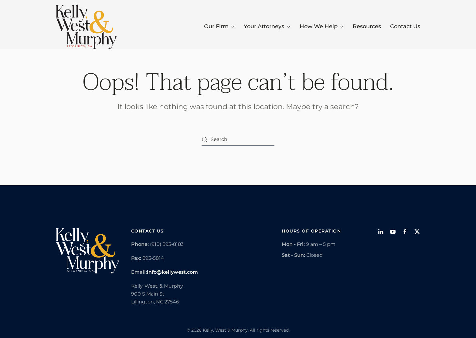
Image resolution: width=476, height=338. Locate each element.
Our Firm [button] (219, 26)
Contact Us (405, 26)
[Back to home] (86, 27)
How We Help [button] (322, 26)
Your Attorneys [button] (267, 26)
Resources (367, 26)
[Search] (238, 139)
